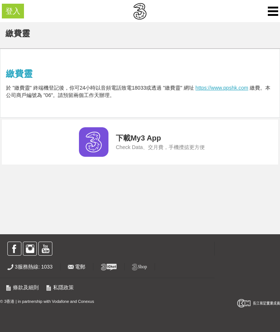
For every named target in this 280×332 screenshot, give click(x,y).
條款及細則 (22, 287)
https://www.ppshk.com (222, 88)
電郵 (77, 267)
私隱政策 (60, 287)
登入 (13, 11)
